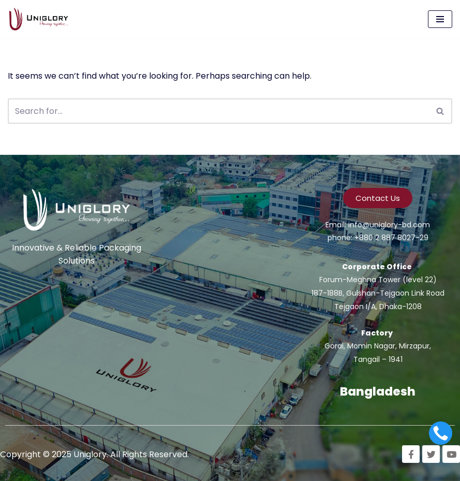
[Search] (218, 111)
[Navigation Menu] (440, 19)
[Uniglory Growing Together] (41, 19)
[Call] (440, 433)
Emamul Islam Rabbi (29, 310)
